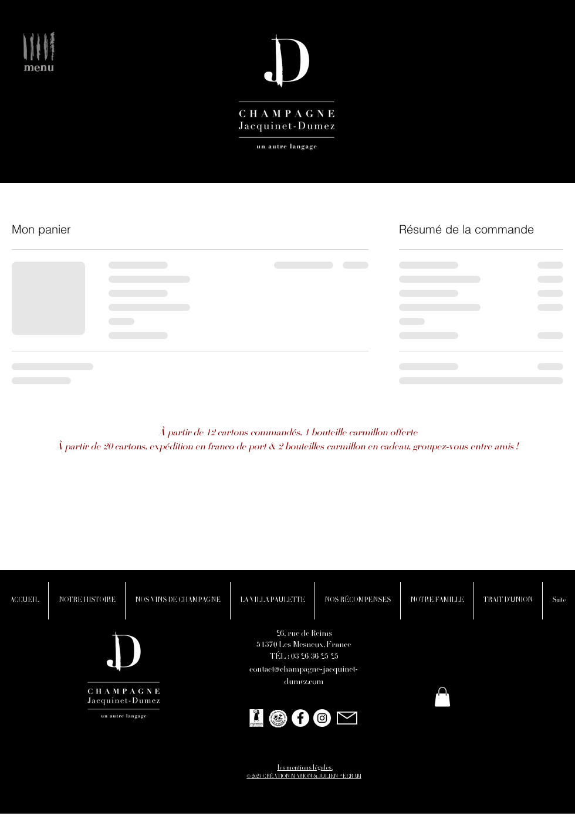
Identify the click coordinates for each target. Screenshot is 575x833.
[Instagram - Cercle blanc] (322, 718)
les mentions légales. (305, 768)
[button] (37, 44)
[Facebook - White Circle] (300, 718)
